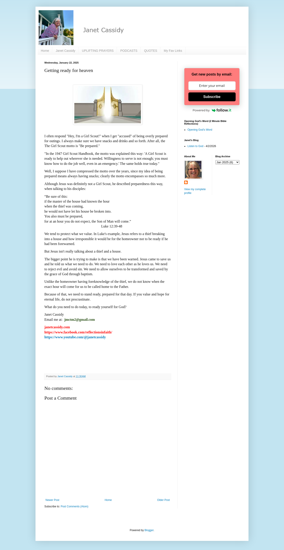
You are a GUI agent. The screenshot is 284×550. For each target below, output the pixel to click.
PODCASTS (128, 50)
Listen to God (195, 146)
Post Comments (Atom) (74, 506)
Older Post (163, 500)
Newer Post (52, 500)
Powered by (212, 110)
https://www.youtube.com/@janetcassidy (75, 337)
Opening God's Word (199, 129)
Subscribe (211, 97)
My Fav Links (173, 50)
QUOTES (150, 50)
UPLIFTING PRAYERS (98, 50)
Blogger (149, 530)
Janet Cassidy (65, 50)
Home (45, 50)
